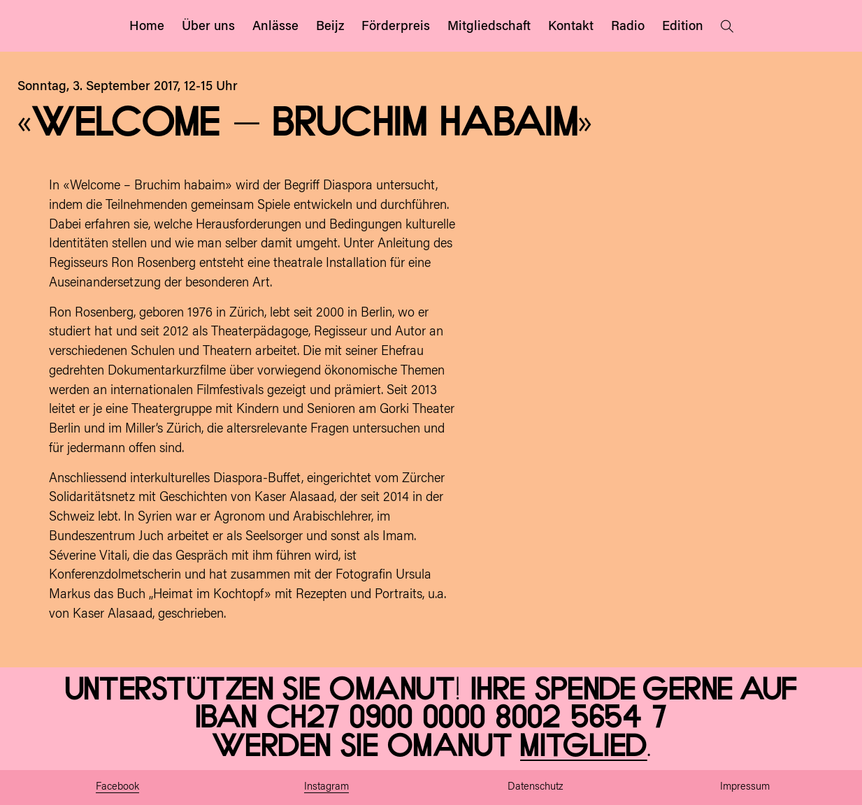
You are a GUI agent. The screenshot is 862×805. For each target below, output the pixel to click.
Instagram (326, 787)
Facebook (117, 787)
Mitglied (583, 746)
